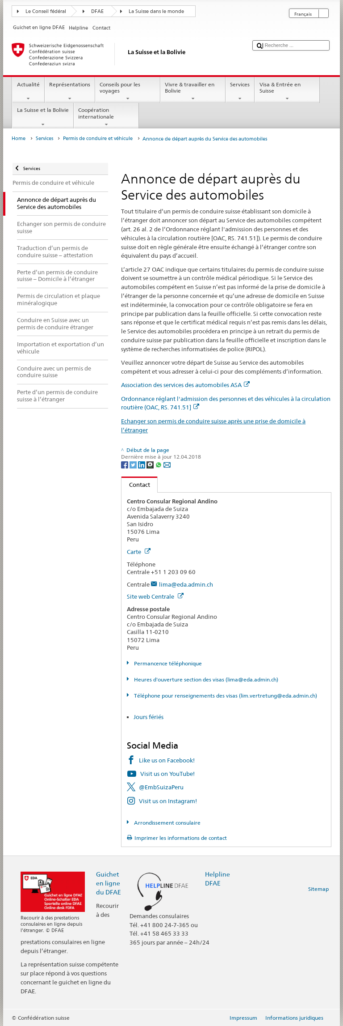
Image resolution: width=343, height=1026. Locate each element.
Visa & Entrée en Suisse (287, 91)
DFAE (97, 11)
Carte (139, 551)
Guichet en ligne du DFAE (108, 883)
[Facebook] (125, 464)
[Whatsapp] (159, 464)
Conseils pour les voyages (128, 91)
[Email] (167, 464)
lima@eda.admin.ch (186, 584)
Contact (135, 484)
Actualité (28, 91)
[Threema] (150, 464)
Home (18, 138)
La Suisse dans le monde (156, 11)
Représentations (70, 91)
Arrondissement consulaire (167, 822)
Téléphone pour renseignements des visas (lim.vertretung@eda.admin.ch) (225, 695)
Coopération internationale (106, 117)
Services (240, 91)
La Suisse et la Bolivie (43, 117)
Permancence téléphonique (167, 663)
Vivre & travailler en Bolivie (193, 91)
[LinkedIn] (142, 464)
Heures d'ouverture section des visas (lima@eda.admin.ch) (205, 679)
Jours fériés (148, 716)
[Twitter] (134, 464)
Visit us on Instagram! (168, 801)
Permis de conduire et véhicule (98, 138)
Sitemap (318, 889)
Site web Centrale (155, 596)
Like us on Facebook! (167, 760)
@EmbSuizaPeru (161, 787)
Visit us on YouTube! (167, 773)
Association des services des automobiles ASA (185, 384)
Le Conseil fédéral (45, 11)
